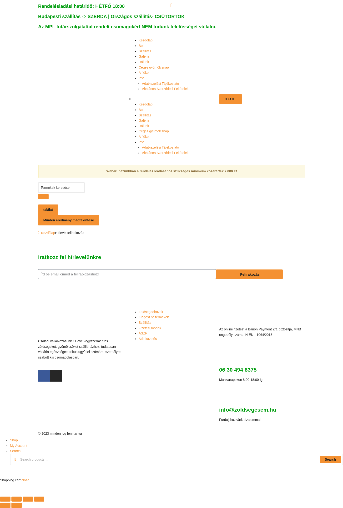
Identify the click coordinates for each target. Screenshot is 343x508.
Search (330, 459)
